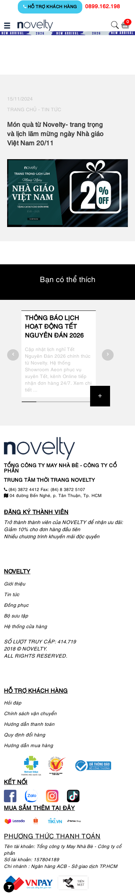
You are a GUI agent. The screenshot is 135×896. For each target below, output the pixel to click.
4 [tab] (73, 401)
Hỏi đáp (12, 703)
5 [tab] (87, 401)
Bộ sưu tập (16, 616)
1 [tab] (29, 401)
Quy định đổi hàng (24, 735)
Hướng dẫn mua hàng (28, 746)
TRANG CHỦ (22, 110)
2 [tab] (43, 401)
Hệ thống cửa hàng (25, 627)
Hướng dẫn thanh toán (29, 724)
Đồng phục (16, 605)
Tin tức (11, 595)
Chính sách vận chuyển (30, 714)
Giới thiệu (14, 584)
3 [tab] (58, 401)
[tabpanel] (58, 354)
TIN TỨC (51, 110)
